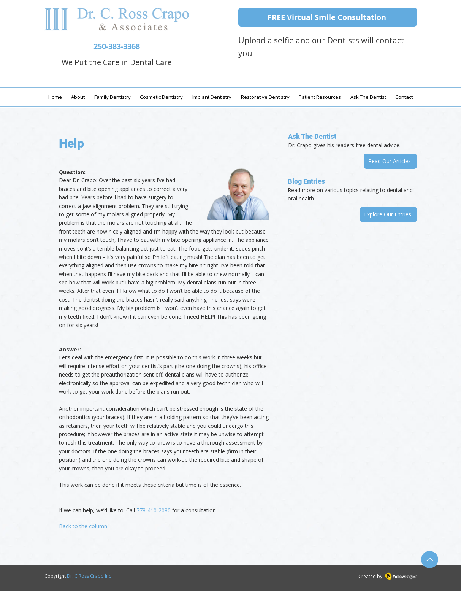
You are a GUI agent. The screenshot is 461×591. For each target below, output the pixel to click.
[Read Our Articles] (390, 161)
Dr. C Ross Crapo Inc (89, 576)
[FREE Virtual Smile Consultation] (327, 17)
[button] (368, 97)
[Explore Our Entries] (388, 214)
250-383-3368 (116, 46)
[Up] (429, 559)
